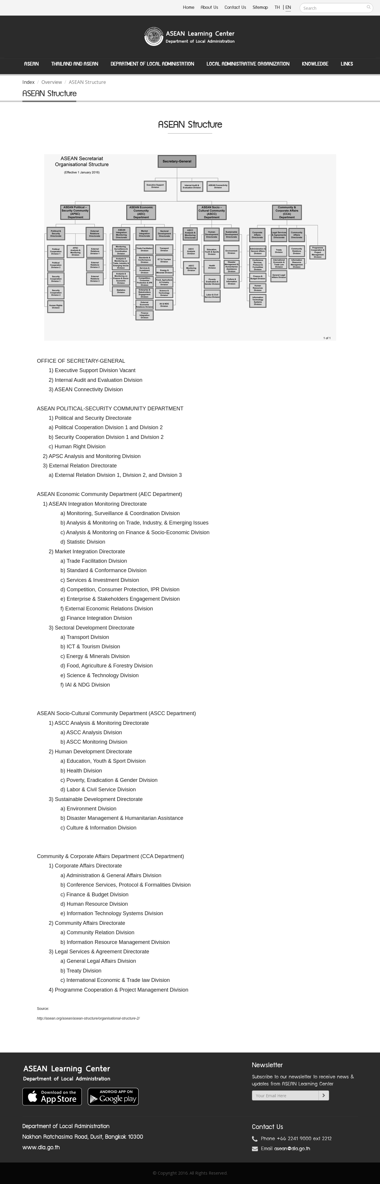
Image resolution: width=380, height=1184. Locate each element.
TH (278, 7)
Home (188, 7)
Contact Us (235, 7)
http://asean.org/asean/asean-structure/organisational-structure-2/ (88, 1018)
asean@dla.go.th (292, 1148)
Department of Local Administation (152, 64)
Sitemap (260, 7)
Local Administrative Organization (248, 64)
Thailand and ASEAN (74, 64)
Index (28, 82)
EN (288, 7)
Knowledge (315, 64)
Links (347, 64)
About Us (209, 7)
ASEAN (31, 64)
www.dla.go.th (41, 1148)
